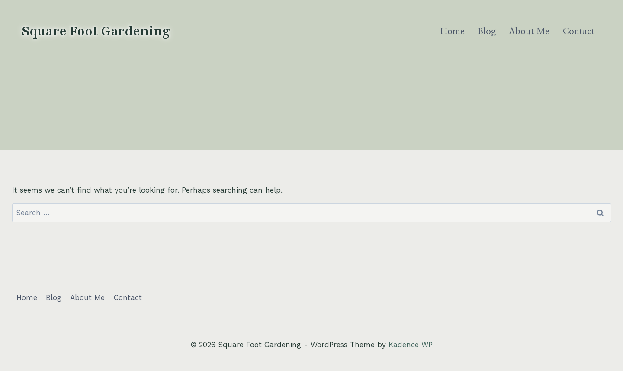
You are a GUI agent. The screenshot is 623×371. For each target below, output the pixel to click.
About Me (529, 31)
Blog (487, 31)
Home (452, 31)
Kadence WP (411, 344)
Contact (579, 31)
